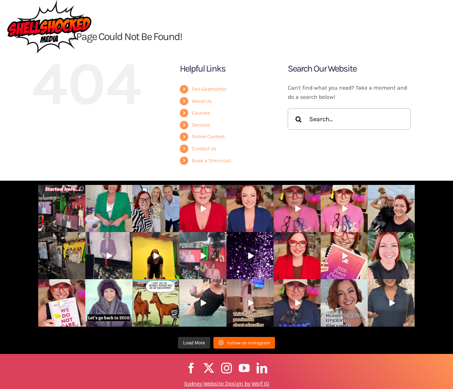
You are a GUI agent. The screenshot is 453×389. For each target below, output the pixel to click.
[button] (439, 20)
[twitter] (208, 368)
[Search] (298, 119)
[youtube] (244, 368)
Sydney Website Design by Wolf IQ (226, 383)
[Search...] (349, 119)
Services (201, 125)
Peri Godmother (209, 89)
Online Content (208, 137)
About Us (202, 101)
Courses (201, 113)
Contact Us (204, 149)
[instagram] (226, 368)
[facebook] (191, 368)
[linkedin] (262, 368)
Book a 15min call (211, 161)
